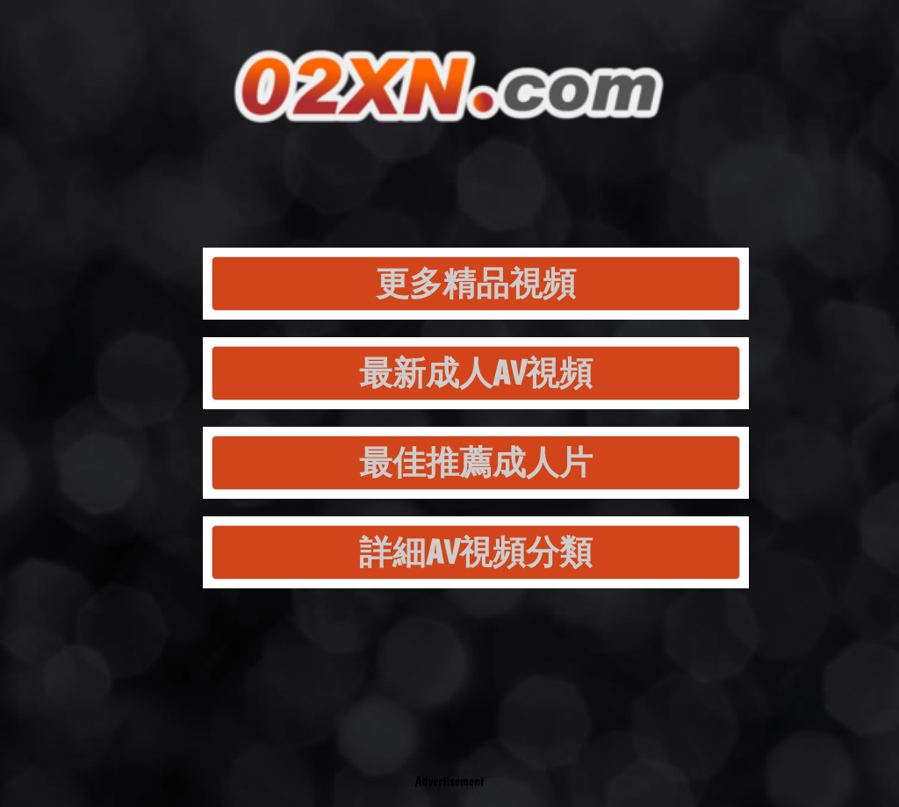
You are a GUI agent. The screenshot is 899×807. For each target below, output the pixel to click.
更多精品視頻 (476, 283)
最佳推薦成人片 (476, 462)
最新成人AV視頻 (476, 373)
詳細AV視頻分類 (476, 552)
